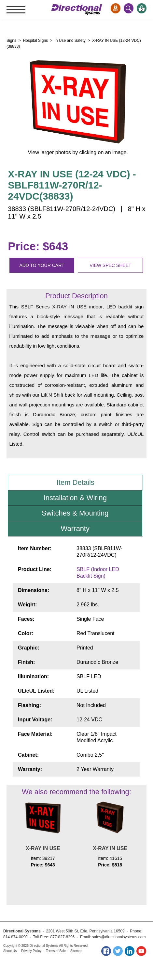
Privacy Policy (31, 951)
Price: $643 (38, 246)
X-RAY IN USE (43, 848)
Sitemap (76, 951)
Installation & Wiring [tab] (75, 498)
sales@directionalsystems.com (119, 937)
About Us (10, 951)
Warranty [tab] (75, 528)
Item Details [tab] (75, 482)
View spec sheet (110, 265)
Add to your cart (41, 265)
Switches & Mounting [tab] (75, 513)
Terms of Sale (56, 951)
